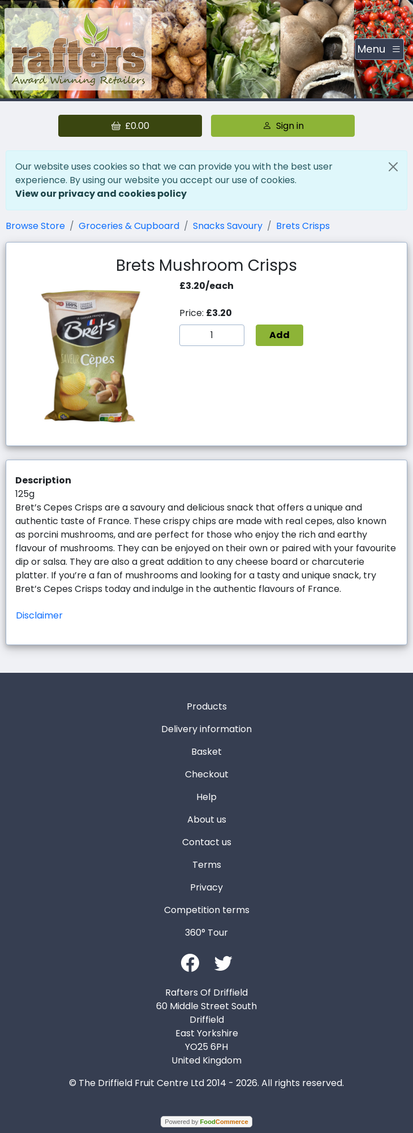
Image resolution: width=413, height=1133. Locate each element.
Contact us (206, 842)
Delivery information (206, 729)
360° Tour (206, 932)
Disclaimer (39, 615)
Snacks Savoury (228, 225)
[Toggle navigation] (379, 49)
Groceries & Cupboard (129, 225)
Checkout (207, 774)
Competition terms (206, 909)
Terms (206, 864)
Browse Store (35, 225)
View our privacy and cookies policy (101, 193)
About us (206, 819)
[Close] (393, 167)
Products (207, 706)
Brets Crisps (303, 225)
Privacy (206, 887)
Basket (206, 751)
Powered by (206, 1121)
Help (206, 796)
